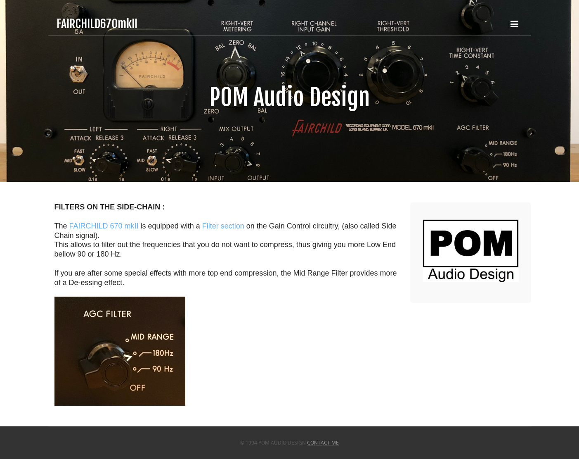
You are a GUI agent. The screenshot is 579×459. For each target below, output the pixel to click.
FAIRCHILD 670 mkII (104, 226)
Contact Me (323, 442)
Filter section (223, 226)
